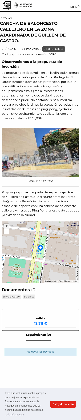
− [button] (6, 231)
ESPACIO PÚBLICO (11, 297)
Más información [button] (15, 414)
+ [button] (6, 226)
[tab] (38, 336)
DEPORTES (29, 297)
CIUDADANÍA (53, 49)
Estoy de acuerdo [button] (63, 404)
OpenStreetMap (61, 281)
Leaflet (48, 281)
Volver (6, 18)
